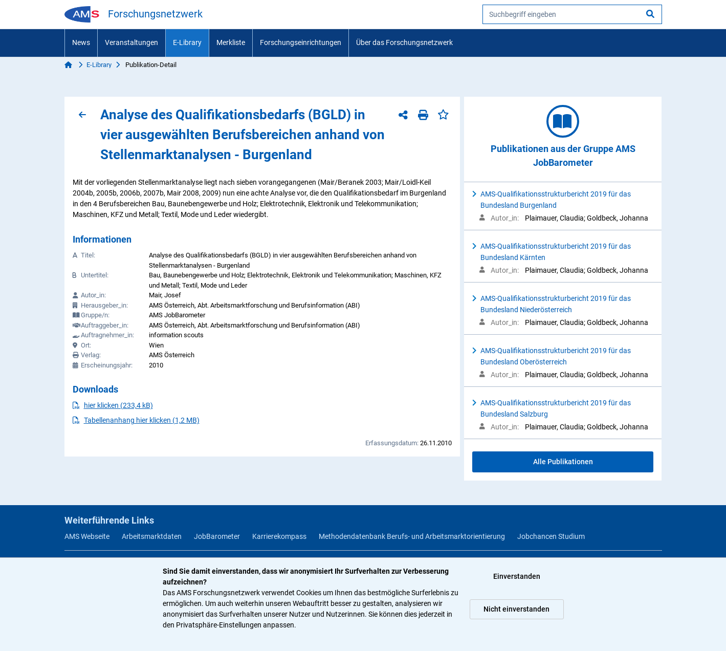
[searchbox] (572, 14)
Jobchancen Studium (551, 536)
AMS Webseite (86, 536)
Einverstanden (516, 576)
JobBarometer (217, 536)
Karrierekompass (279, 536)
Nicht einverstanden (516, 609)
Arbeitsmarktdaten (152, 536)
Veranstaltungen (131, 42)
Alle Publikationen (563, 462)
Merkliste (230, 42)
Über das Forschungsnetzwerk (404, 42)
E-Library (187, 42)
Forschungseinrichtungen (300, 42)
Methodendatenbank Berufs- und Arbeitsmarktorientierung (412, 536)
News (81, 42)
